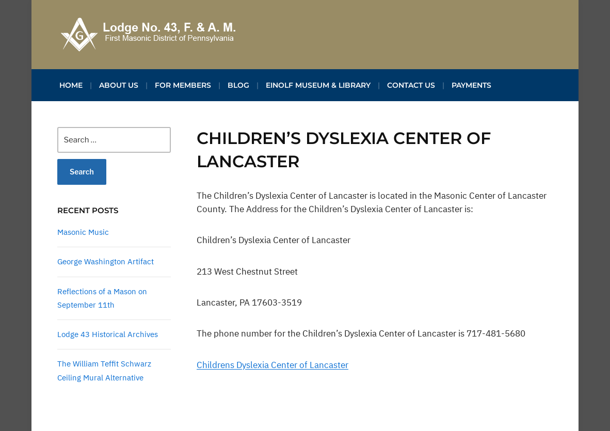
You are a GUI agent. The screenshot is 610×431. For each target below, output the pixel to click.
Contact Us (411, 85)
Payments (471, 85)
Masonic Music (83, 232)
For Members (183, 85)
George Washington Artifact (105, 261)
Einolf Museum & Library (318, 85)
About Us (118, 85)
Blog (238, 85)
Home (71, 85)
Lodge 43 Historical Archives (107, 334)
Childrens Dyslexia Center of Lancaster (272, 365)
